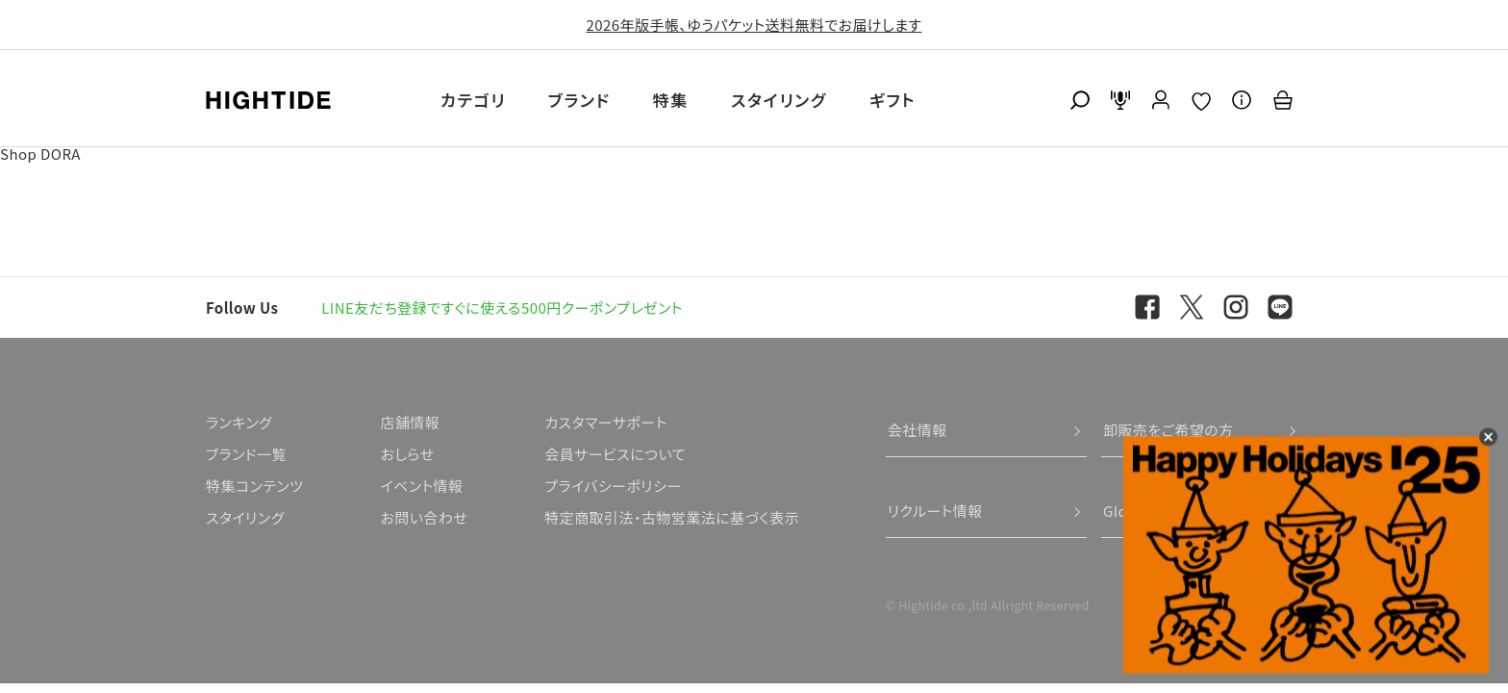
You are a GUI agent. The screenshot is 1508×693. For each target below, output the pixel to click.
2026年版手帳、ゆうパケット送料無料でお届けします (754, 24)
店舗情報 (410, 422)
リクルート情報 (935, 510)
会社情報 (917, 430)
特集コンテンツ (254, 485)
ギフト (892, 100)
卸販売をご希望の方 (1168, 430)
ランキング (239, 422)
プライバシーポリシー (612, 485)
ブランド (579, 100)
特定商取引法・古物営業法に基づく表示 (671, 517)
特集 (671, 100)
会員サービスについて (615, 454)
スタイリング (779, 100)
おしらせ (407, 454)
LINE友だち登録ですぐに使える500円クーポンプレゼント (502, 307)
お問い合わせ (423, 517)
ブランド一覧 (246, 454)
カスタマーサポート (605, 422)
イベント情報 (421, 485)
